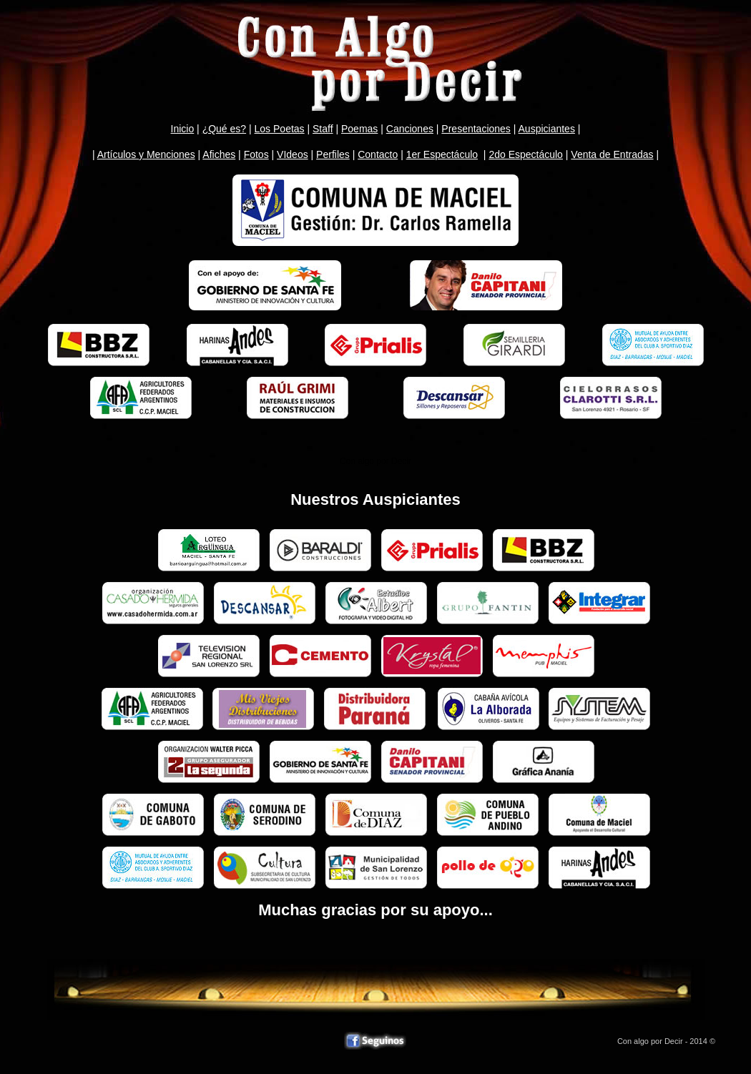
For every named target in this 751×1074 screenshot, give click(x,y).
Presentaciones (476, 128)
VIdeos (292, 154)
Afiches (218, 154)
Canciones (409, 128)
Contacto (378, 154)
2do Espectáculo (526, 154)
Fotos (256, 154)
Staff (323, 128)
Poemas (359, 128)
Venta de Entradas (612, 154)
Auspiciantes (547, 128)
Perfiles (333, 154)
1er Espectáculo (442, 154)
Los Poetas (280, 128)
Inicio (183, 128)
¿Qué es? (224, 128)
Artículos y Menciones (146, 154)
